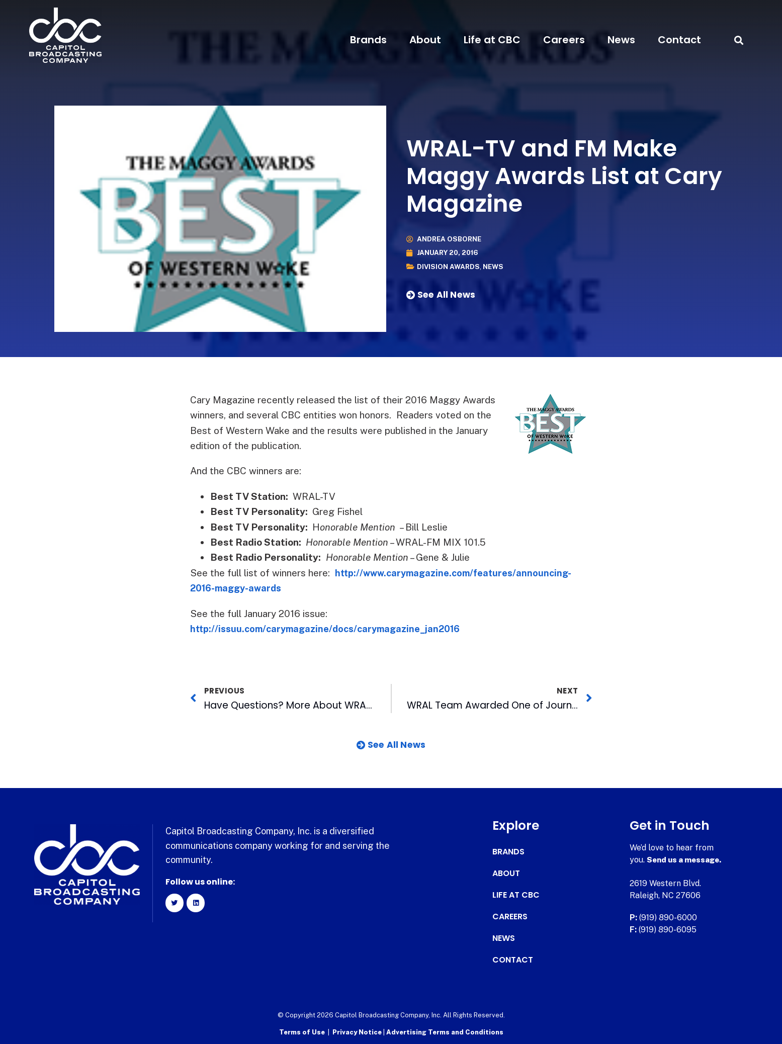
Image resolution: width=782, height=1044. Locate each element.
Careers (564, 40)
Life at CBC (492, 40)
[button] (739, 40)
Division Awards (449, 267)
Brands (368, 40)
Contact (679, 40)
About (425, 40)
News (621, 40)
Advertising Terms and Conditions (444, 1031)
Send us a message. (686, 859)
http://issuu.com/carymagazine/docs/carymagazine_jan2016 (331, 628)
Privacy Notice (357, 1031)
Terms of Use (302, 1031)
